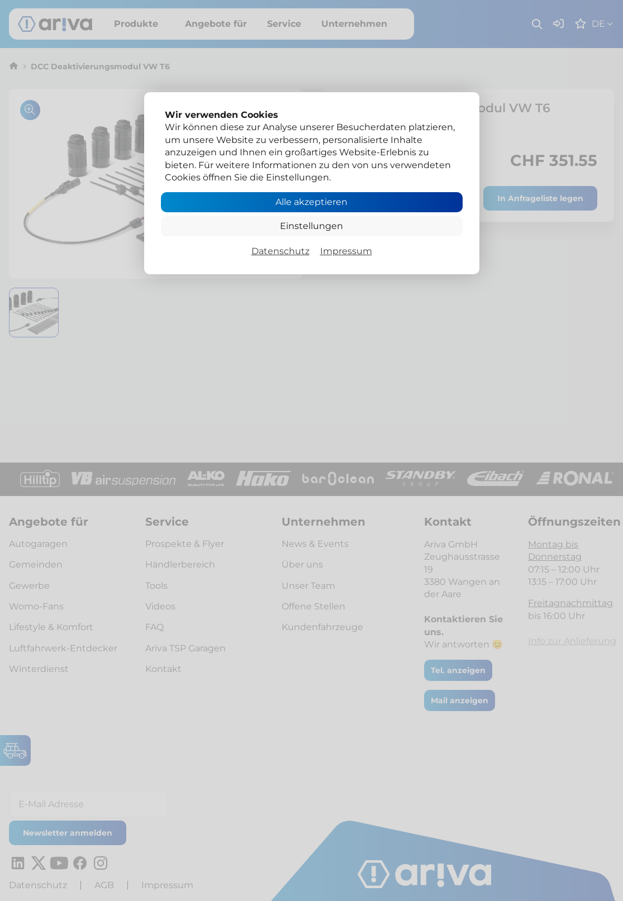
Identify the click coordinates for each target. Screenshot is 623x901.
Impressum (346, 251)
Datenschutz (280, 251)
